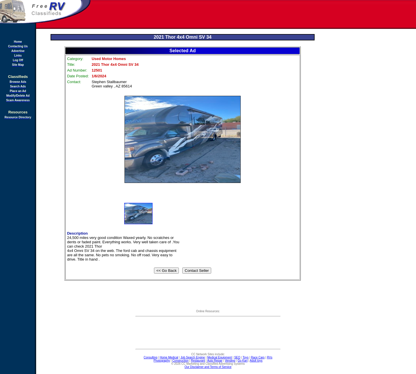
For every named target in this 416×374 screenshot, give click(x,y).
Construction (180, 360)
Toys (246, 357)
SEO (237, 357)
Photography (162, 360)
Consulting (150, 357)
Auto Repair (214, 360)
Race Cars (258, 357)
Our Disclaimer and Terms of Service (208, 367)
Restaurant (198, 360)
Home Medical (169, 357)
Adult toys (256, 360)
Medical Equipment (219, 357)
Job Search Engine (193, 357)
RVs (269, 357)
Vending (230, 360)
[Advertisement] (253, 14)
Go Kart (242, 360)
